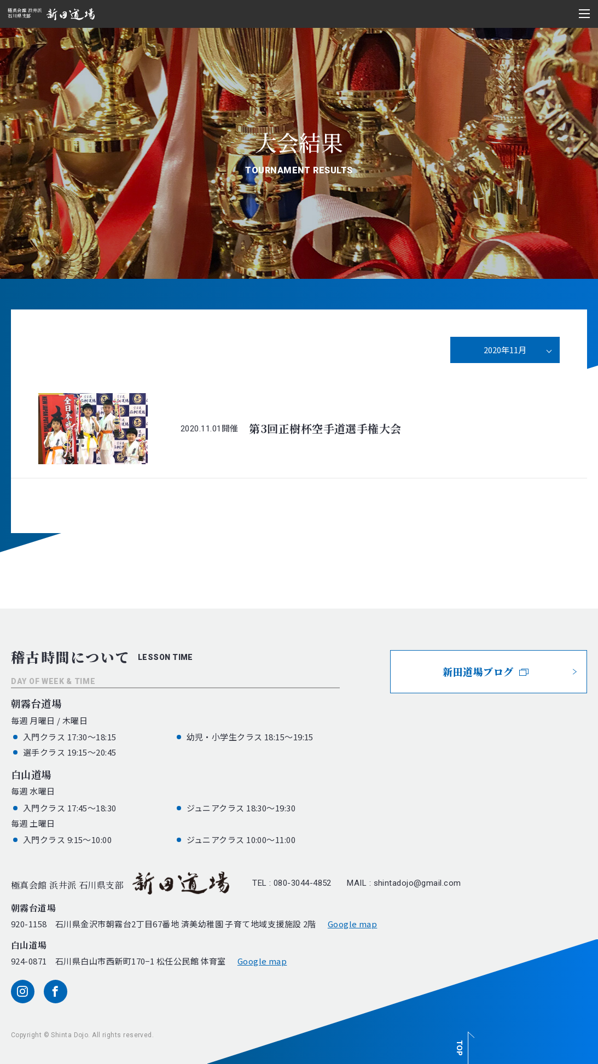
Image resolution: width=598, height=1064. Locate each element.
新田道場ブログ (486, 671)
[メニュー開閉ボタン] (584, 13)
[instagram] (22, 991)
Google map (353, 923)
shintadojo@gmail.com (417, 883)
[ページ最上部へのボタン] (463, 1042)
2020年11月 (505, 349)
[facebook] (55, 991)
